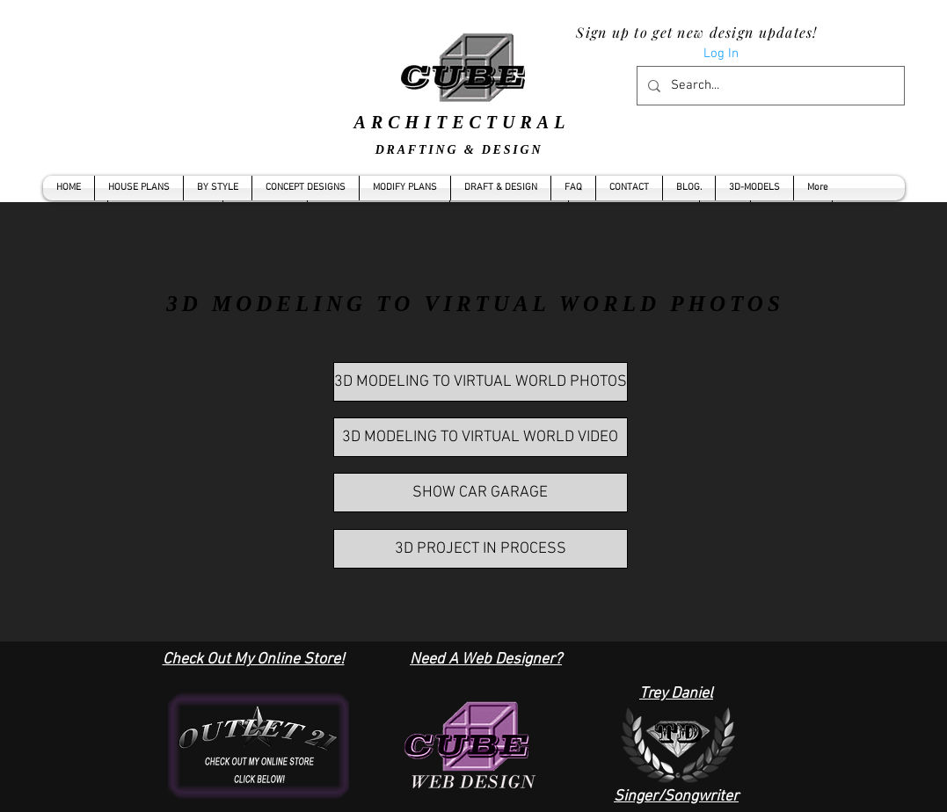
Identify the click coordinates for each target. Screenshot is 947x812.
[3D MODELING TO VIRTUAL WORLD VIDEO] (480, 437)
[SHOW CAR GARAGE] (480, 492)
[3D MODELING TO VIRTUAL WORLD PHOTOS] (480, 382)
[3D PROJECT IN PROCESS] (480, 549)
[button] (217, 188)
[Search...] (769, 86)
